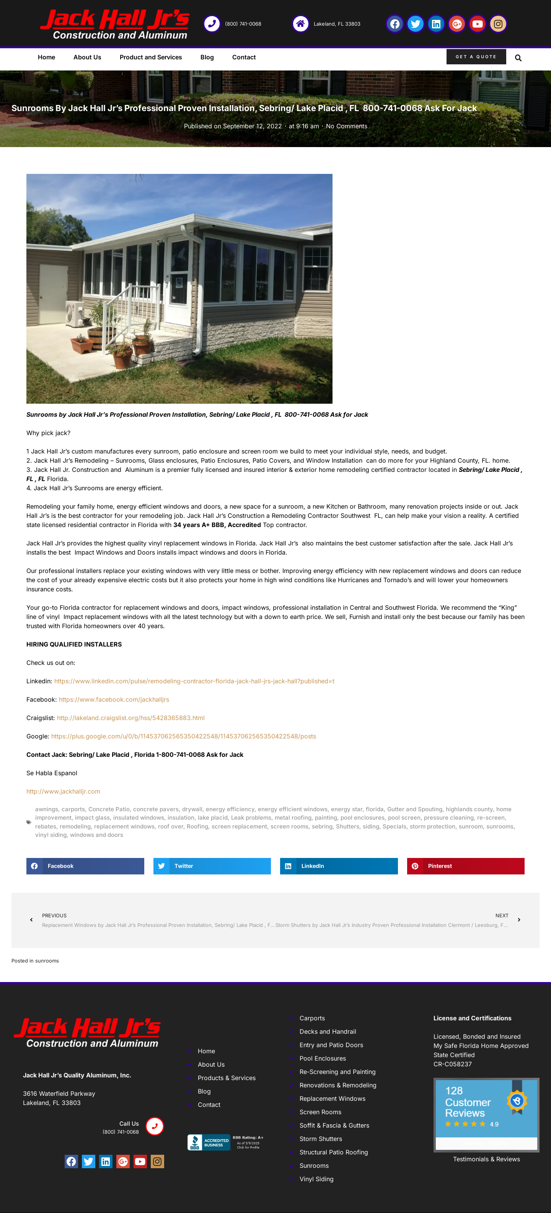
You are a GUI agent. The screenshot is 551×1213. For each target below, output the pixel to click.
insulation (181, 817)
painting (326, 817)
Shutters (347, 826)
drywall (192, 809)
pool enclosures (363, 817)
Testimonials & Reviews (486, 1159)
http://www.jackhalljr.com (63, 791)
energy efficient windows (293, 809)
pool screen (404, 817)
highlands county (469, 809)
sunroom (471, 826)
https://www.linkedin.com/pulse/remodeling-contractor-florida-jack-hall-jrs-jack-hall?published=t (194, 681)
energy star (346, 809)
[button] (518, 58)
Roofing (197, 826)
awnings (46, 809)
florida (375, 809)
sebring (322, 826)
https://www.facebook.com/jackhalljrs (114, 699)
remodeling (75, 826)
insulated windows (138, 817)
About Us (87, 57)
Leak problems (251, 817)
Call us (129, 1123)
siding (371, 826)
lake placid (213, 817)
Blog (207, 57)
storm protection (432, 826)
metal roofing (293, 817)
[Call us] (154, 1126)
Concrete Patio (109, 809)
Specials (394, 826)
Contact (244, 57)
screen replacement (239, 826)
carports (73, 809)
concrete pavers (156, 809)
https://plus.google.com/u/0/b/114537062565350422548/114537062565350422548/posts (183, 736)
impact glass (92, 817)
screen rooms (289, 826)
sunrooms (500, 826)
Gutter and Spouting (414, 809)
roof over (170, 826)
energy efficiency (230, 809)
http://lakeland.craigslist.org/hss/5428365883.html (131, 718)
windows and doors (96, 834)
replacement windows (124, 826)
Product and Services (151, 57)
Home (46, 57)
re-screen (491, 817)
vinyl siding (51, 834)
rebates (45, 826)
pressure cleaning (449, 817)
